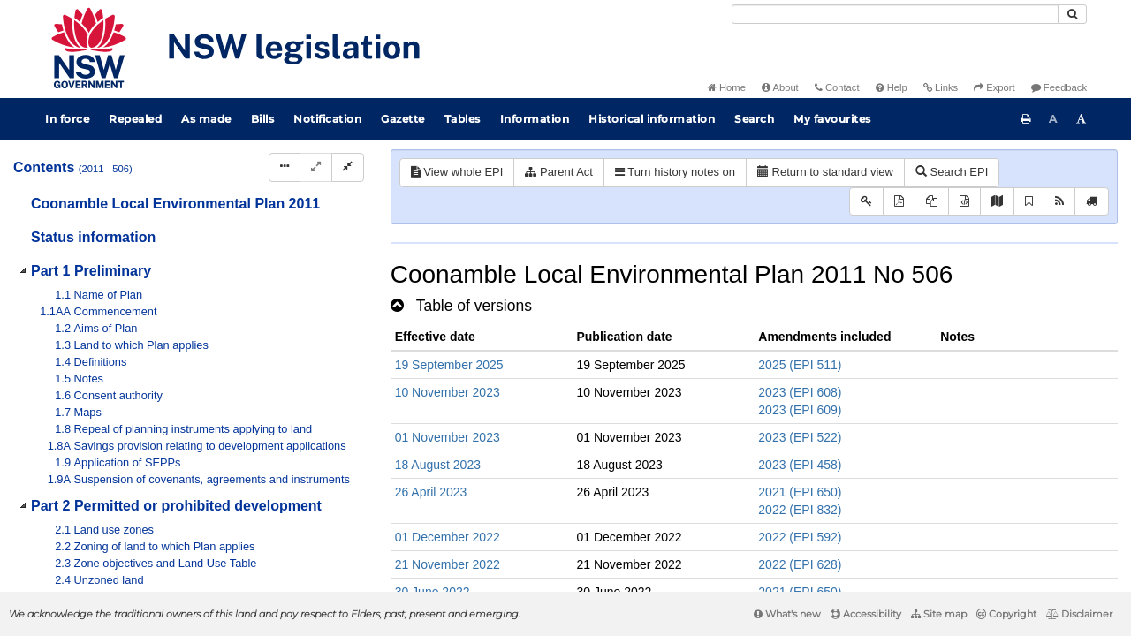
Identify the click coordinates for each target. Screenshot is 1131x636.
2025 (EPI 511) (799, 365)
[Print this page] (1026, 119)
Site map (939, 614)
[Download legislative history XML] (964, 201)
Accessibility (866, 614)
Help (891, 87)
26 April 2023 (431, 492)
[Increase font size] (1081, 119)
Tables (462, 118)
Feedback (1059, 87)
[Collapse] (347, 167)
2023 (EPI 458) (799, 465)
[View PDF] (899, 201)
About (780, 87)
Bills (263, 118)
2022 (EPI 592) (799, 537)
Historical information (651, 118)
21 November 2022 (447, 564)
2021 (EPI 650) (799, 492)
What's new (787, 614)
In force (67, 118)
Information (535, 118)
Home (727, 87)
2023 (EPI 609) (799, 410)
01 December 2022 (447, 537)
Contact (837, 87)
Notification (327, 118)
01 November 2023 (447, 437)
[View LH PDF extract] (932, 201)
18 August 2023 (438, 465)
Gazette (403, 118)
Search (754, 118)
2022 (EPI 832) (799, 510)
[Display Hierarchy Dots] (284, 167)
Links (940, 87)
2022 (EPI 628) (799, 564)
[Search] (895, 14)
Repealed (135, 118)
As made (206, 118)
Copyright (1006, 614)
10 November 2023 (447, 392)
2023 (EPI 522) (799, 437)
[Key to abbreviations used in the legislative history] (866, 201)
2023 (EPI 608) (799, 392)
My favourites (832, 118)
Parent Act (559, 171)
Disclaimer (1079, 614)
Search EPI (951, 171)
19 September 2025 (449, 365)
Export (994, 87)
